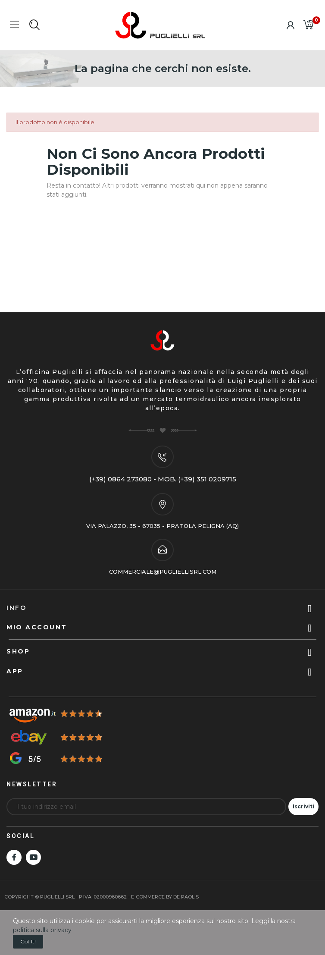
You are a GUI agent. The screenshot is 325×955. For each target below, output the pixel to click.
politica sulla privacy (42, 930)
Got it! (28, 941)
